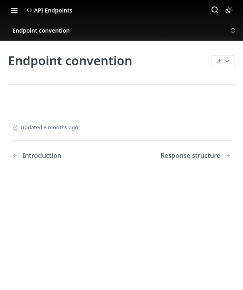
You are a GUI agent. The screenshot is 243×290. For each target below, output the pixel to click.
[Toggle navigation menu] (14, 10)
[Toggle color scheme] (229, 10)
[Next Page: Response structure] (196, 156)
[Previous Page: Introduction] (59, 156)
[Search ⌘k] (215, 10)
